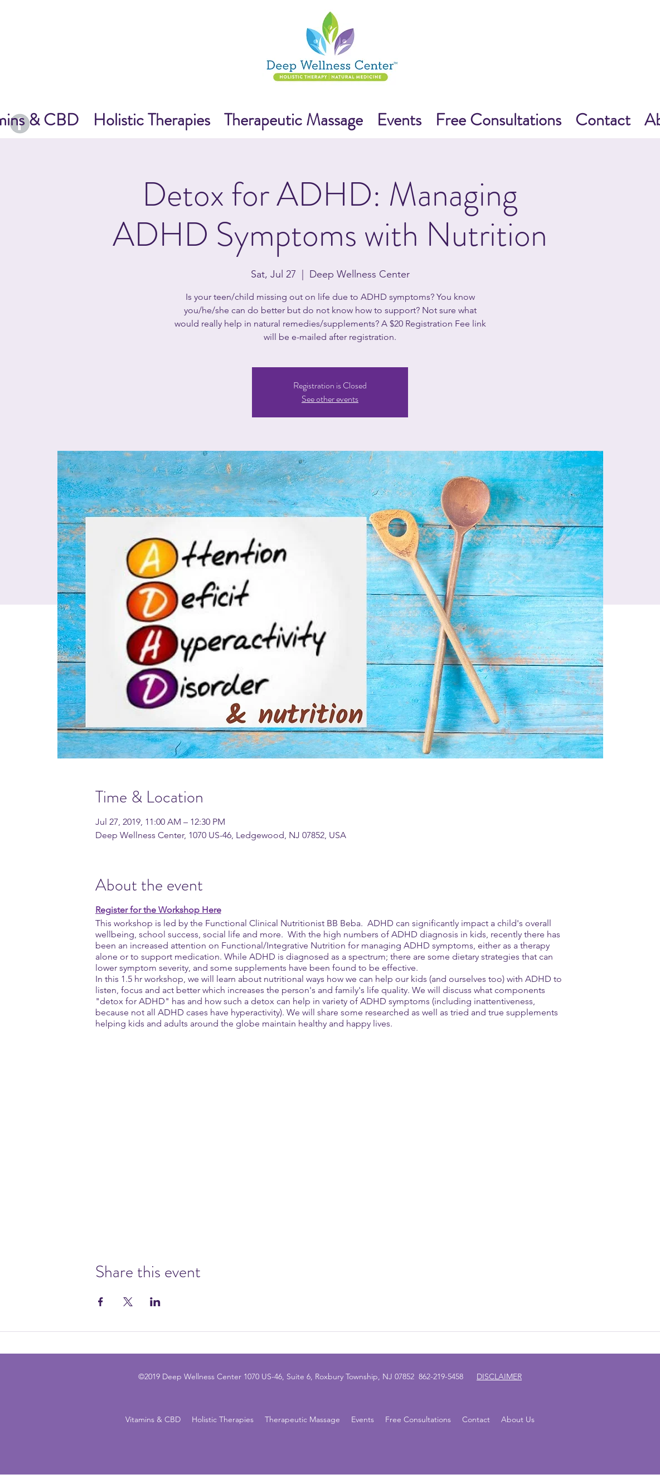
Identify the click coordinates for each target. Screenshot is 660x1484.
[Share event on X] (128, 1301)
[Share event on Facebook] (100, 1301)
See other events (330, 398)
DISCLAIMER (499, 1376)
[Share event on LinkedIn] (155, 1301)
